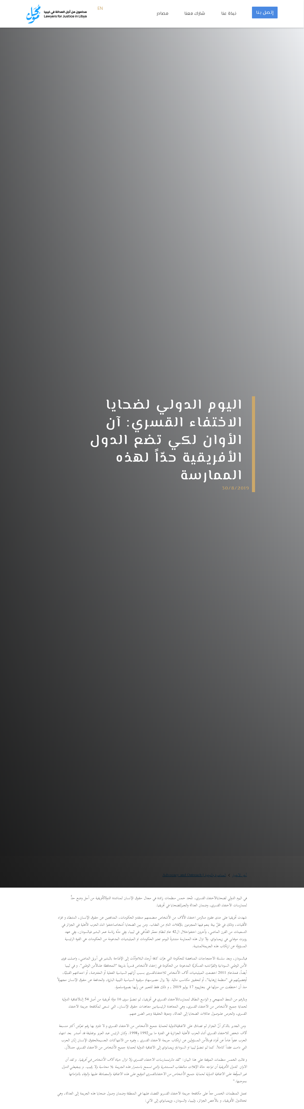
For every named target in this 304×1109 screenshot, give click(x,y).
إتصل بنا (264, 12)
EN (100, 8)
